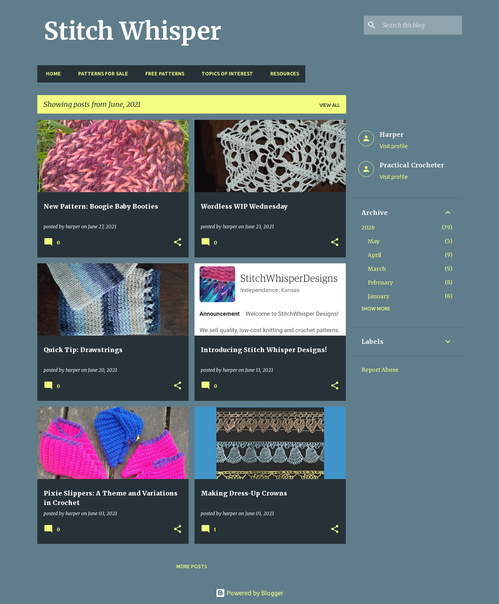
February (380, 282)
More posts (191, 566)
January (378, 296)
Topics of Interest (225, 73)
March (377, 268)
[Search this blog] (421, 25)
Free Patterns (162, 73)
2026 (368, 227)
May (374, 241)
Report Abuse (379, 369)
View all (329, 105)
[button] (177, 242)
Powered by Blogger (249, 593)
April (374, 255)
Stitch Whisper (133, 31)
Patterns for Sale (101, 73)
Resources (282, 73)
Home (51, 73)
